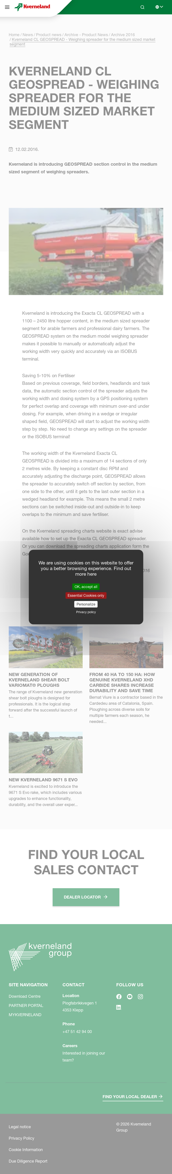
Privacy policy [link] (86, 612)
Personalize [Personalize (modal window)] (86, 604)
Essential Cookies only (86, 595)
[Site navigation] (7, 7)
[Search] (142, 7)
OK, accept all (86, 586)
